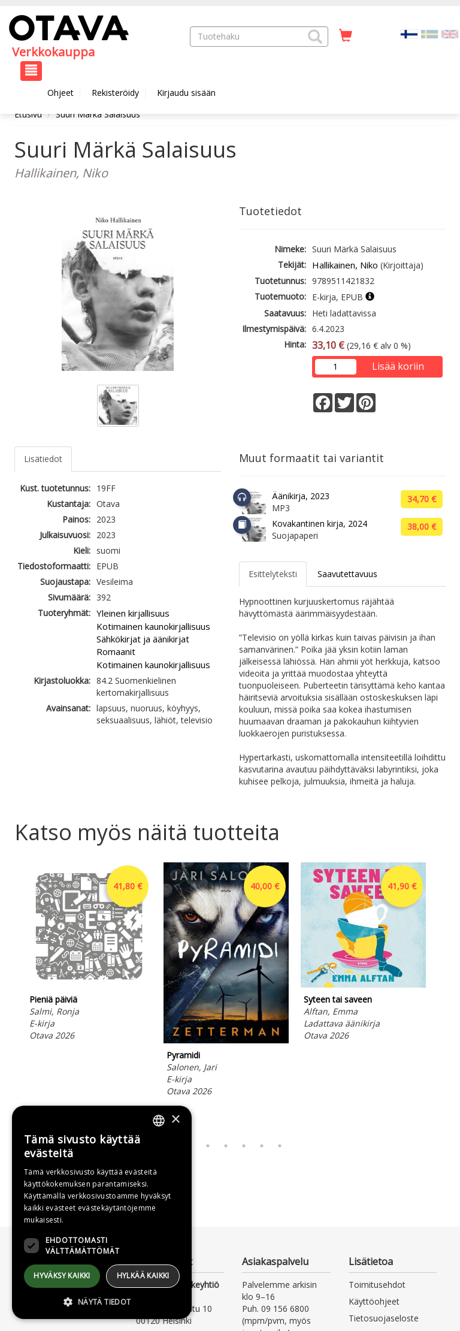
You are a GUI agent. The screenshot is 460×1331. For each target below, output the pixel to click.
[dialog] (102, 1212)
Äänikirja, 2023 (300, 496)
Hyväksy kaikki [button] (62, 1275)
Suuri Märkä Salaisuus (98, 114)
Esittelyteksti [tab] (273, 574)
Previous (11, 997)
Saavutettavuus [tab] (347, 574)
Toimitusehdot (377, 1284)
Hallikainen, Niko (345, 265)
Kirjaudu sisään (186, 92)
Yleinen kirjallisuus (133, 613)
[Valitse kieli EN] (450, 33)
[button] (315, 36)
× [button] (175, 1119)
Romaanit (115, 651)
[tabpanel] (89, 953)
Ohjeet (60, 92)
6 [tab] (262, 1146)
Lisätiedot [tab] (43, 458)
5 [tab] (244, 1146)
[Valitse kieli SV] (429, 33)
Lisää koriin (398, 366)
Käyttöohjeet (374, 1301)
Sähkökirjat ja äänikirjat (142, 639)
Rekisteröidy (115, 92)
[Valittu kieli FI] (409, 33)
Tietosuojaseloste (384, 1318)
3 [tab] (208, 1146)
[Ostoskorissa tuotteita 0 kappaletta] (345, 36)
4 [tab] (226, 1146)
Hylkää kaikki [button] (143, 1275)
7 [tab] (280, 1146)
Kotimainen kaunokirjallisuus (153, 626)
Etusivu (28, 114)
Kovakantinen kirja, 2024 (319, 523)
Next (440, 997)
